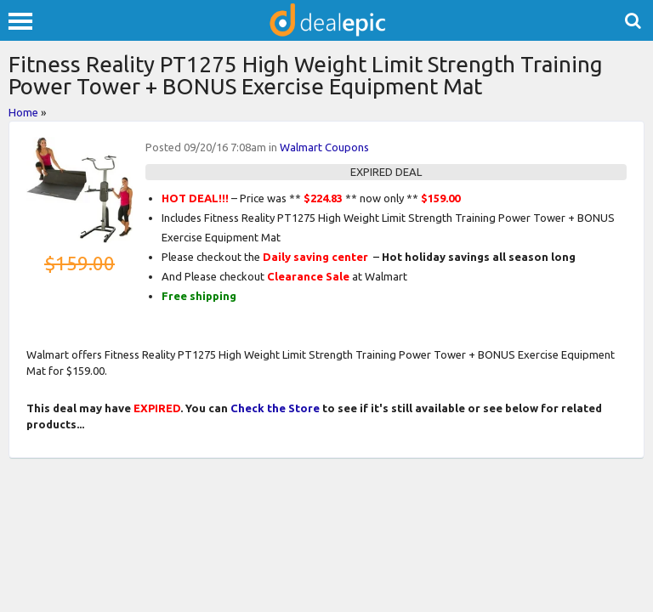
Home (23, 112)
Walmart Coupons (324, 147)
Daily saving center (315, 257)
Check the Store (275, 408)
